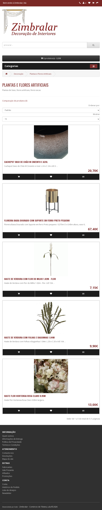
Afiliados (6, 473)
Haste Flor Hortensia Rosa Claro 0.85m (25, 395)
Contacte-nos (8, 453)
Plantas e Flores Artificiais (40, 74)
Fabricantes (7, 467)
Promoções (7, 476)
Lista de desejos (9, 490)
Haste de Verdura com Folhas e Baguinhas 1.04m (29, 337)
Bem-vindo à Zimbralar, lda (14, 3)
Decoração (18, 74)
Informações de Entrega (12, 439)
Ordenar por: (94, 105)
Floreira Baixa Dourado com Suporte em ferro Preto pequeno (37, 220)
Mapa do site (7, 459)
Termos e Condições (11, 445)
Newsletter (6, 493)
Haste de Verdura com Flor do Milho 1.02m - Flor (30, 278)
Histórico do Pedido (10, 487)
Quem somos (8, 436)
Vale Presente (8, 470)
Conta (4, 484)
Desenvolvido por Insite (10, 507)
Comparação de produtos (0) (14, 101)
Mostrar (96, 114)
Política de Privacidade (12, 442)
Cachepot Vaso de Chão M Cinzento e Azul (26, 161)
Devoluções (7, 456)
